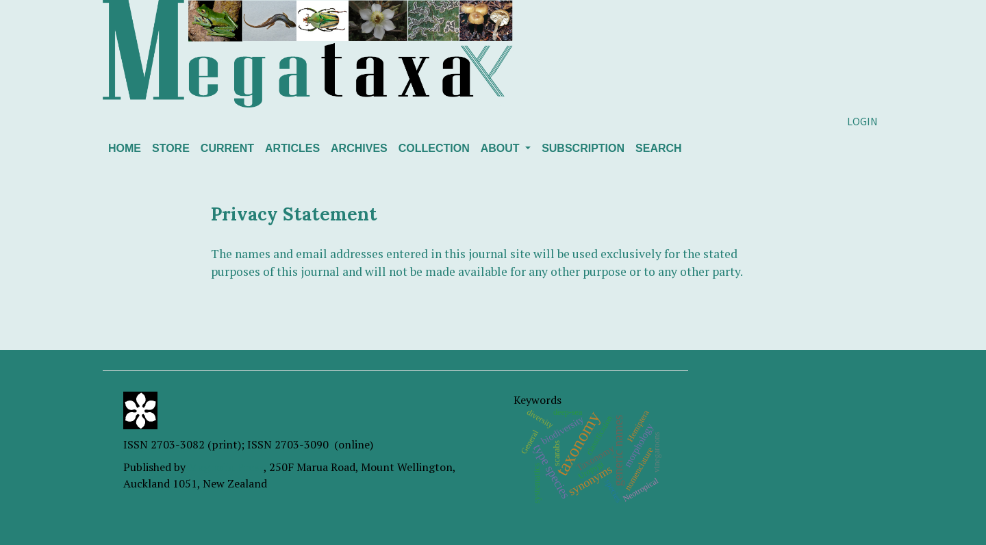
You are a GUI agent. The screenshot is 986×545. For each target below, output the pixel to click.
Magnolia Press (226, 466)
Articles (292, 148)
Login (862, 121)
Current (227, 148)
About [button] (501, 148)
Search (658, 148)
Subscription (583, 148)
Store (171, 148)
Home (124, 148)
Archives (359, 148)
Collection (434, 148)
